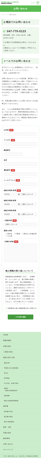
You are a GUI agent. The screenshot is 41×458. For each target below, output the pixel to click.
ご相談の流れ (8, 352)
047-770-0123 (16, 31)
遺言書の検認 (8, 416)
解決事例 (6, 438)
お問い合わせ (8, 444)
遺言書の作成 (8, 411)
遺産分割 (7, 363)
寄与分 (6, 373)
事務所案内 (7, 340)
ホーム (3, 14)
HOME (5, 335)
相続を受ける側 (9, 357)
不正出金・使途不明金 (11, 383)
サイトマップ (8, 450)
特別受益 (7, 378)
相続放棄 (7, 395)
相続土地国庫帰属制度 (11, 400)
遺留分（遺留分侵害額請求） (11, 389)
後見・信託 (7, 427)
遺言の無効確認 (9, 421)
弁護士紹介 (7, 346)
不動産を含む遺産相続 (11, 368)
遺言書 (5, 406)
